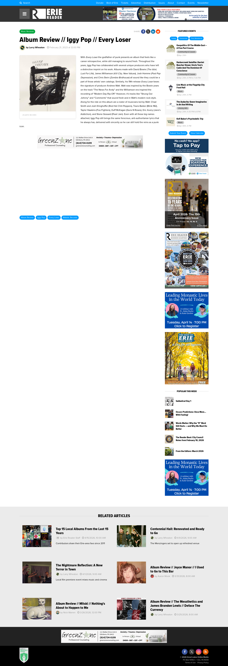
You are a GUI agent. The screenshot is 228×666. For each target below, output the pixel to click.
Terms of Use (190, 663)
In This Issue (202, 225)
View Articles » (198, 286)
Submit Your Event (178, 133)
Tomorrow (183, 38)
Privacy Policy (203, 663)
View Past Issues (173, 225)
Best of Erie (112, 3)
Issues (161, 3)
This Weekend (196, 38)
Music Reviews (27, 32)
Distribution (150, 3)
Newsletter (203, 3)
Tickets (124, 3)
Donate (100, 3)
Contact (181, 3)
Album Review (27, 218)
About (171, 3)
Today (173, 38)
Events (191, 3)
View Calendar (197, 133)
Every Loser (54, 218)
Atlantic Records (70, 218)
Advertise (136, 3)
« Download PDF (175, 286)
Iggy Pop (41, 218)
